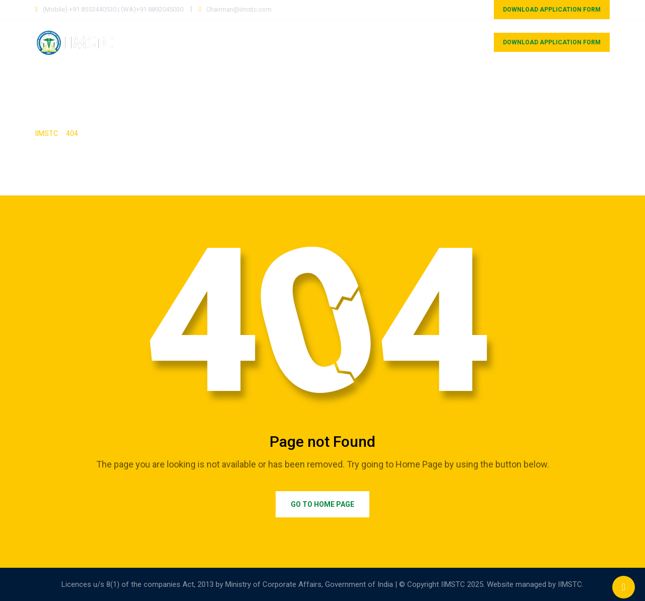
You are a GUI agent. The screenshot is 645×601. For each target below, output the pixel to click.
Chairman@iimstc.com (239, 9)
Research (482, 87)
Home (244, 42)
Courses (289, 42)
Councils (421, 42)
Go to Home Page (322, 504)
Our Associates (354, 42)
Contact (584, 87)
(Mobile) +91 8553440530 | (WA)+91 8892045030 (113, 9)
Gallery (534, 87)
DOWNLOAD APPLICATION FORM (552, 9)
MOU (465, 42)
